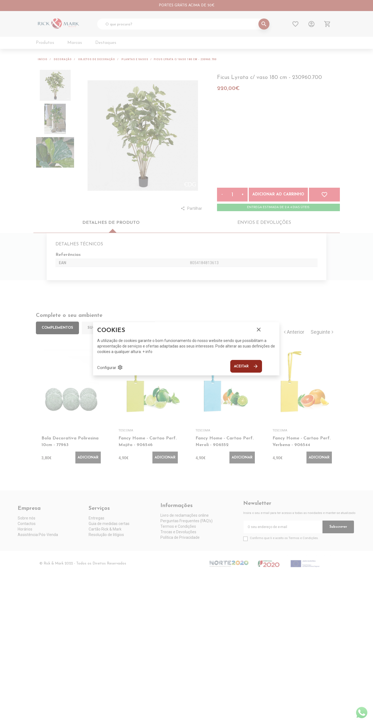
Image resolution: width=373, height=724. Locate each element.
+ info (147, 351)
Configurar (110, 367)
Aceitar (246, 366)
